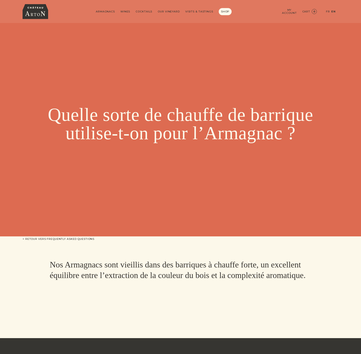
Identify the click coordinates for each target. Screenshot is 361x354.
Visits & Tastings (199, 11)
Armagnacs (105, 11)
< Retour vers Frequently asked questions (58, 239)
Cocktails (144, 11)
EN (333, 11)
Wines (125, 11)
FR (328, 11)
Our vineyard (169, 11)
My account (289, 12)
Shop (225, 11)
